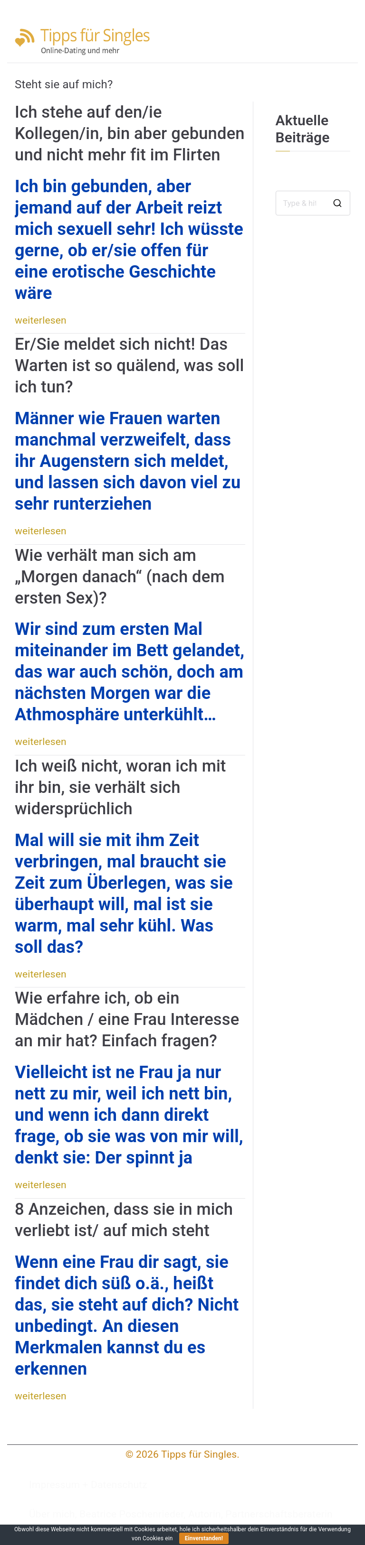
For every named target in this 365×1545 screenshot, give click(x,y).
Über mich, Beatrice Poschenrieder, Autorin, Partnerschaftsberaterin (181, 1514)
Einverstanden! (204, 1538)
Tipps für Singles (199, 1454)
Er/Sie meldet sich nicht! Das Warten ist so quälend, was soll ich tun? (129, 365)
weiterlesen (41, 320)
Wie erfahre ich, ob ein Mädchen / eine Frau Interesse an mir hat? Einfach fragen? (127, 1019)
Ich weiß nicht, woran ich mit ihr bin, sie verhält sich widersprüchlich (120, 787)
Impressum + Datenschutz (88, 1484)
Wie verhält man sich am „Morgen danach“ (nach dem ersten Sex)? (120, 576)
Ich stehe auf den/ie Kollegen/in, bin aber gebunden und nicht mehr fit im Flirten (130, 133)
